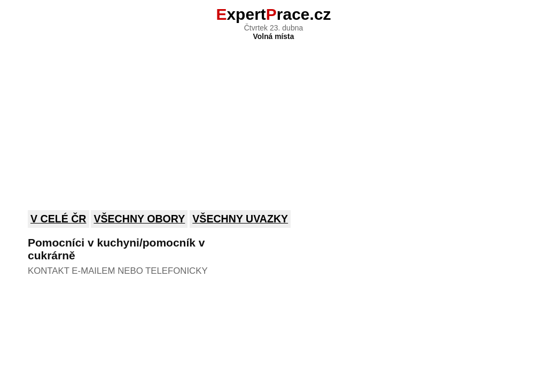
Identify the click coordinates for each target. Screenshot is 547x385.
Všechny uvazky (240, 219)
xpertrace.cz (273, 14)
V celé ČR (58, 219)
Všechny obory (139, 219)
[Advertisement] (273, 118)
